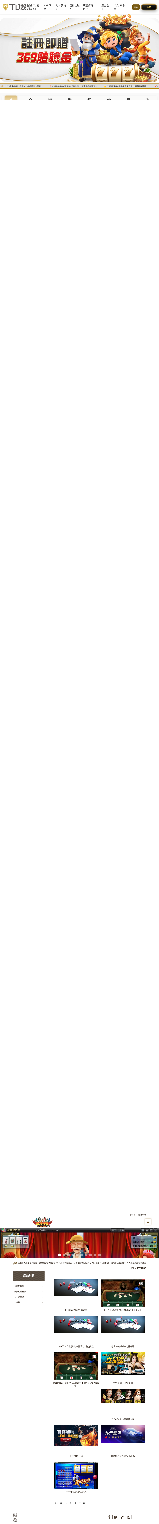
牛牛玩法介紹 (76, 1455)
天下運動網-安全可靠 (76, 1492)
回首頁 (132, 1215)
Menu (149, 1220)
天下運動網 (19, 1297)
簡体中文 (142, 1215)
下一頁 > (83, 1503)
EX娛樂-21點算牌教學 (76, 1310)
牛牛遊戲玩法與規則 (123, 1383)
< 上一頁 (58, 1503)
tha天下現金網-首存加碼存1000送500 (122, 1310)
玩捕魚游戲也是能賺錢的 (123, 1419)
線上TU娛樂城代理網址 (122, 1346)
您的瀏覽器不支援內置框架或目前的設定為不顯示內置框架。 (79, 50)
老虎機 (17, 1302)
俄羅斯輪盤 (19, 1286)
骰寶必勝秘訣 (20, 1291)
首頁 (132, 1268)
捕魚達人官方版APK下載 (123, 1455)
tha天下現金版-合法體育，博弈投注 (76, 1346)
